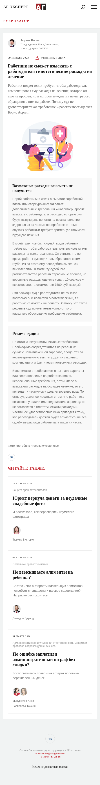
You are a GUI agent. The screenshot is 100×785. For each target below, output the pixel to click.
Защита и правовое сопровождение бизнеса (50, 644)
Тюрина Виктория (24, 539)
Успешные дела (53, 58)
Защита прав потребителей (30, 490)
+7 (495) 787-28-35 (49, 756)
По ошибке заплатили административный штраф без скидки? (44, 659)
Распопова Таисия (24, 706)
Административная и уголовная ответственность (43, 642)
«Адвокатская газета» (54, 766)
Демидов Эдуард (23, 618)
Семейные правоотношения (30, 564)
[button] (11, 457)
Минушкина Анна (23, 701)
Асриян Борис (30, 40)
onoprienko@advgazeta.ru (50, 753)
